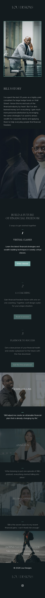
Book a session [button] (22, 320)
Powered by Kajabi (22, 592)
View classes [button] (22, 266)
